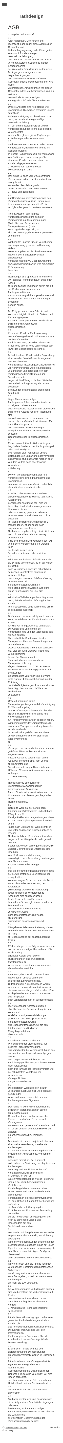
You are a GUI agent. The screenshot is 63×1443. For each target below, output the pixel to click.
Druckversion (10, 1428)
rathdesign (31, 16)
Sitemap (23, 1428)
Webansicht (55, 1427)
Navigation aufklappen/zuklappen (31, 4)
